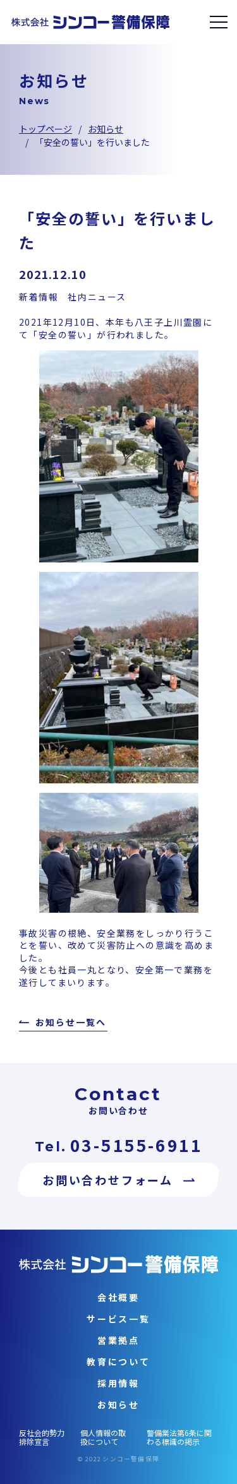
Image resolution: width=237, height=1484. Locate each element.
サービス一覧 (118, 1318)
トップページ (45, 128)
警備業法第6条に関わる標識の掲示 (179, 1437)
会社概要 (118, 1297)
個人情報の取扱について (103, 1437)
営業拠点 (118, 1340)
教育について (118, 1361)
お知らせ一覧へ (70, 1023)
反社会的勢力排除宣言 (41, 1437)
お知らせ (105, 128)
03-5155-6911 (136, 1145)
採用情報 (118, 1383)
